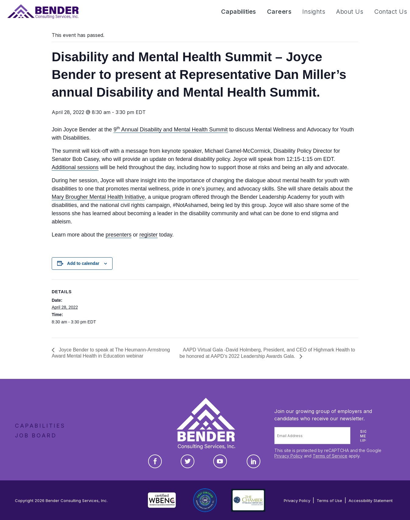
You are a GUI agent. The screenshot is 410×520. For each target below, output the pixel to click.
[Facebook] (155, 461)
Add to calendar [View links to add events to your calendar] (83, 263)
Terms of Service (330, 455)
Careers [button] (279, 11)
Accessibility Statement (371, 500)
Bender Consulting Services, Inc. (77, 500)
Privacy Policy (288, 455)
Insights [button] (313, 11)
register (148, 235)
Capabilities (40, 425)
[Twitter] (187, 461)
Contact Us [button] (390, 11)
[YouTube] (220, 461)
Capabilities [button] (238, 11)
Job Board (36, 435)
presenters (118, 235)
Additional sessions (75, 167)
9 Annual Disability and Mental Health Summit (170, 129)
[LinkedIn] (253, 461)
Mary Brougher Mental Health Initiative (98, 197)
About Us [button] (349, 11)
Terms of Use (329, 500)
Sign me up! (365, 436)
